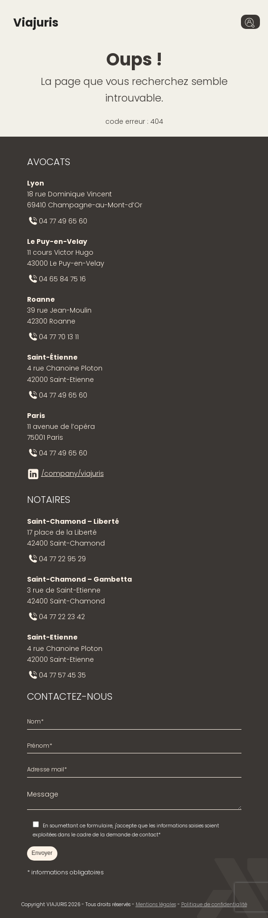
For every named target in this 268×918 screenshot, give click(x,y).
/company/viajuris (72, 473)
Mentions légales (156, 904)
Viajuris (35, 22)
